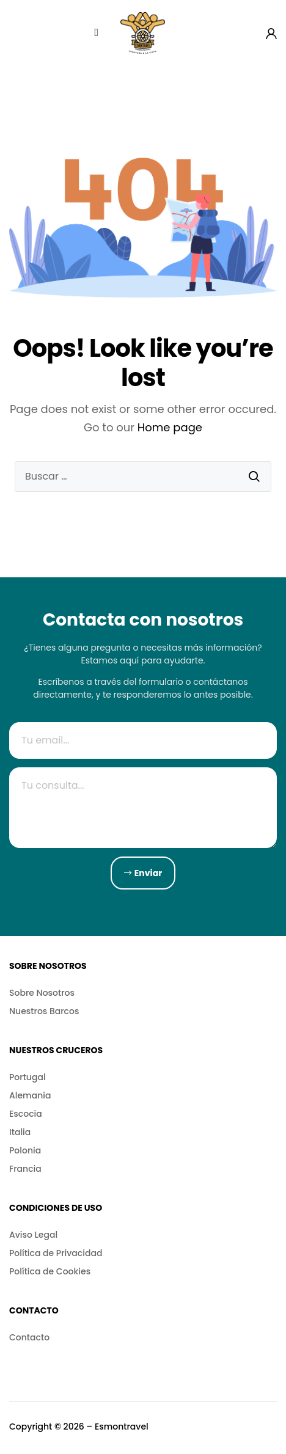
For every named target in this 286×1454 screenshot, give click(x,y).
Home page (170, 427)
